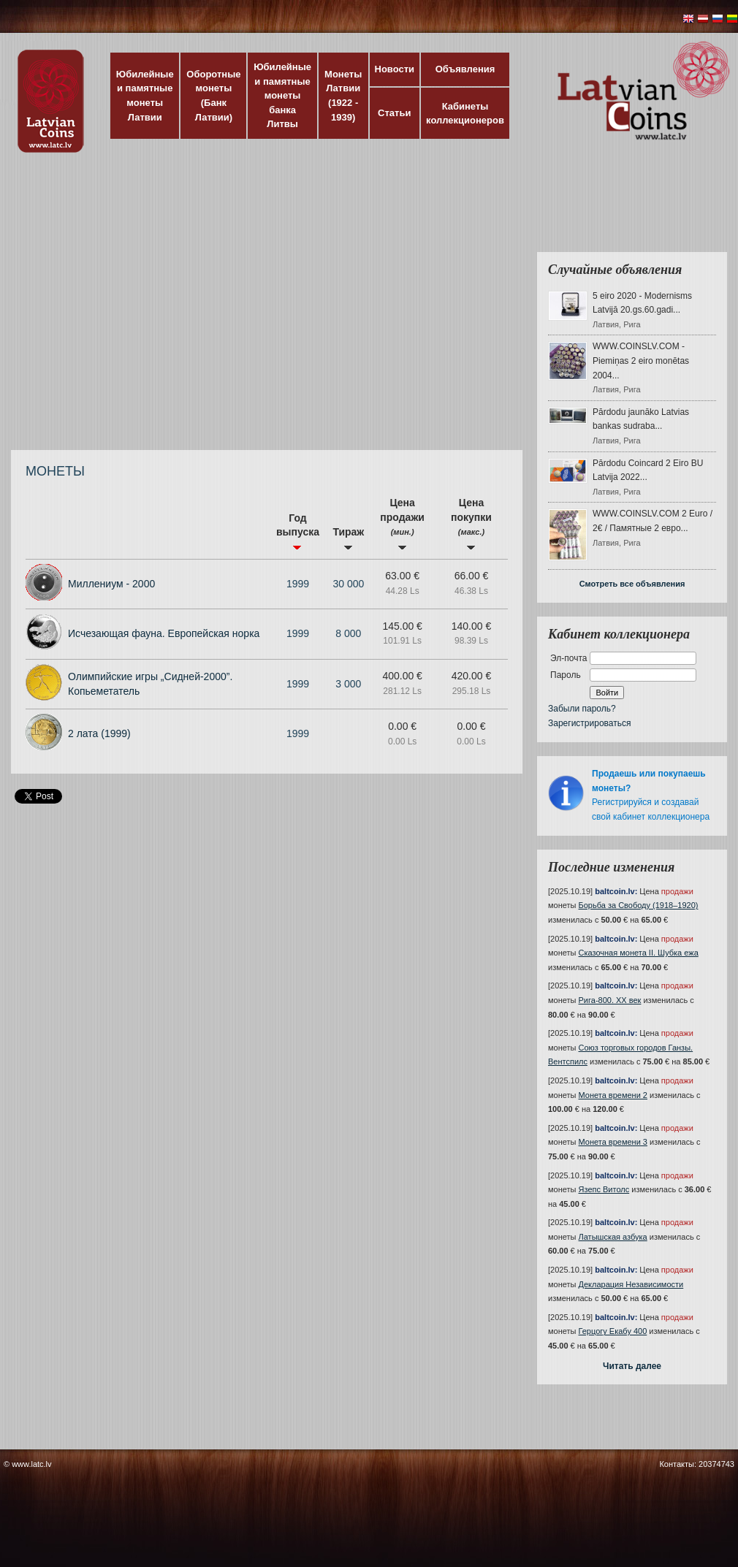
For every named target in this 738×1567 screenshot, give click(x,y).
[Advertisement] (137, 309)
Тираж (348, 538)
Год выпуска (297, 531)
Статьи (394, 112)
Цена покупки (471, 523)
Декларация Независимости (631, 1284)
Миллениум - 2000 (111, 584)
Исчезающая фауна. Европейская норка (163, 633)
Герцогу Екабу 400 (613, 1331)
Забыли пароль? (582, 709)
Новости (395, 69)
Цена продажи (402, 523)
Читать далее (632, 1366)
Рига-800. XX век (610, 1000)
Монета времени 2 (613, 1095)
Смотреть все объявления (632, 583)
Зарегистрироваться (589, 723)
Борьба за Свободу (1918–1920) (639, 905)
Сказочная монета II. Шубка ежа (639, 952)
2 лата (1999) (99, 733)
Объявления (465, 69)
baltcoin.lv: (616, 891)
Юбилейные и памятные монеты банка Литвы (282, 95)
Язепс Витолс (604, 1189)
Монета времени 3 (613, 1141)
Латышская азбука (613, 1236)
